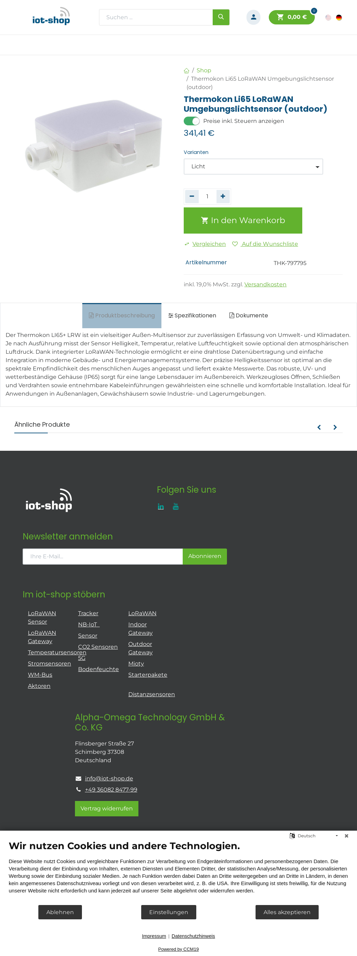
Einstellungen (168, 912)
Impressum (154, 936)
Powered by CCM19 (178, 949)
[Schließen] (346, 836)
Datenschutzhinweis (193, 936)
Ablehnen (60, 912)
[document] (178, 872)
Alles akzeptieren (287, 912)
